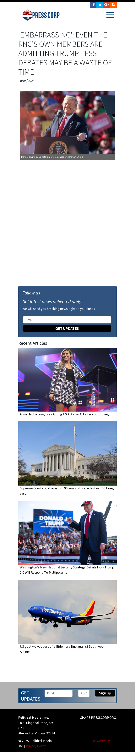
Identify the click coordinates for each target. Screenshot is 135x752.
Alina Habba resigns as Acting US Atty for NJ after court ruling (64, 414)
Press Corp (41, 15)
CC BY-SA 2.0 (77, 156)
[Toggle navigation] (110, 15)
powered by (105, 740)
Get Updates (67, 328)
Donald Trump (28, 156)
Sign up (105, 693)
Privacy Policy (36, 746)
